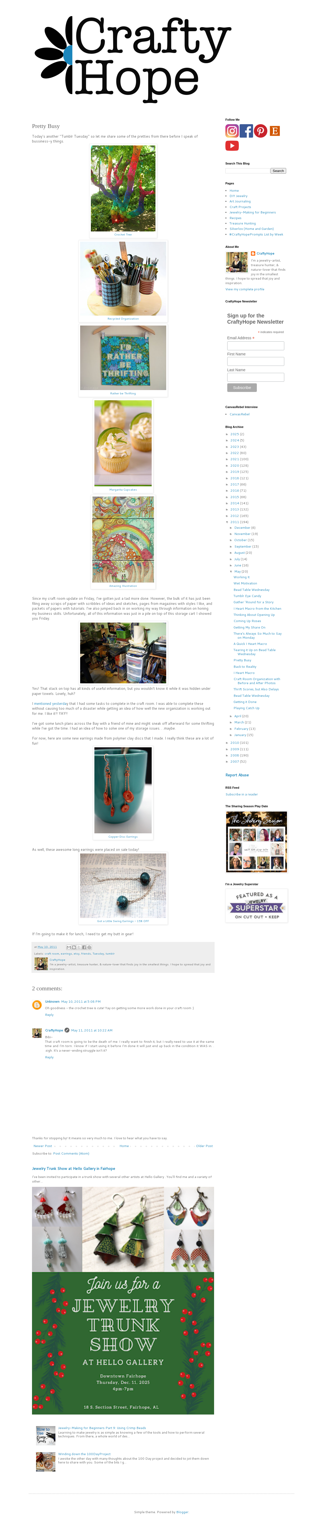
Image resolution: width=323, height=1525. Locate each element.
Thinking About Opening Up (254, 614)
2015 (235, 497)
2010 (235, 742)
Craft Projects (240, 207)
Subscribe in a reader (241, 794)
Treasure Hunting (242, 223)
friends (86, 953)
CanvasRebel (239, 414)
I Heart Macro (244, 672)
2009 (235, 749)
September (243, 546)
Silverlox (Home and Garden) (251, 228)
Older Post (204, 1146)
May (238, 571)
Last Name (236, 370)
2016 (235, 490)
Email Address (241, 338)
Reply (49, 1014)
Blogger (182, 1512)
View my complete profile (244, 289)
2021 (235, 459)
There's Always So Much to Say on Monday (257, 635)
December (242, 527)
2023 (235, 446)
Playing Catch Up (246, 708)
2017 (235, 484)
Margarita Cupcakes (123, 489)
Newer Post (42, 1146)
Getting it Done (245, 701)
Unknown (52, 1001)
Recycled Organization (123, 318)
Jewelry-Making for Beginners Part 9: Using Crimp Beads (102, 1428)
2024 (235, 440)
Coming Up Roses (247, 621)
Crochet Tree (123, 234)
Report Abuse (237, 775)
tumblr (110, 953)
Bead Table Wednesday (251, 589)
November (242, 533)
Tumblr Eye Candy (247, 596)
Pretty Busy (242, 660)
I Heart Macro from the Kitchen (257, 608)
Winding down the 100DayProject (84, 1454)
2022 (235, 453)
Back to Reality (244, 666)
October (241, 540)
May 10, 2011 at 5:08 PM (81, 1001)
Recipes (235, 218)
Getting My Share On (249, 627)
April (238, 716)
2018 (235, 478)
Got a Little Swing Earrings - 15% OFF (123, 921)
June (238, 565)
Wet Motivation (245, 583)
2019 (235, 471)
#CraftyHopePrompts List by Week (256, 234)
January (240, 735)
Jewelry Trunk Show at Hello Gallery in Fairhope (73, 1168)
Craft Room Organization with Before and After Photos (256, 681)
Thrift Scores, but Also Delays (256, 689)
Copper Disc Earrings (123, 836)
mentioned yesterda (50, 703)
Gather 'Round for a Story (253, 602)
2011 (235, 522)
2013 (235, 509)
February (241, 728)
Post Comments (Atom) (71, 1153)
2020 (235, 465)
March (239, 722)
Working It (241, 577)
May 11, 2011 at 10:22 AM (91, 1030)
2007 (235, 761)
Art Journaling (240, 201)
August (240, 552)
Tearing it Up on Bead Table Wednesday (254, 652)
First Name (236, 354)
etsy (77, 953)
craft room (52, 953)
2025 (235, 434)
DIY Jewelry (238, 196)
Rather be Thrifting (123, 393)
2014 (235, 503)
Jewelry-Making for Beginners (252, 212)
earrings (66, 953)
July (237, 559)
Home (124, 1146)
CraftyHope (54, 1030)
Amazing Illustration (123, 586)
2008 (235, 755)
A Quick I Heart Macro (250, 643)
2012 (235, 515)
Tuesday (98, 953)
